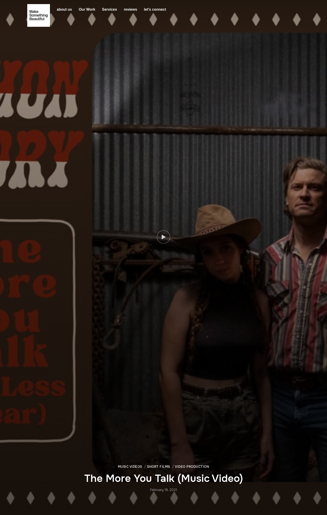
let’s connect (155, 9)
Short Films (158, 467)
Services (109, 9)
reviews (130, 9)
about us (64, 9)
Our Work (87, 9)
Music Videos (130, 467)
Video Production (192, 467)
